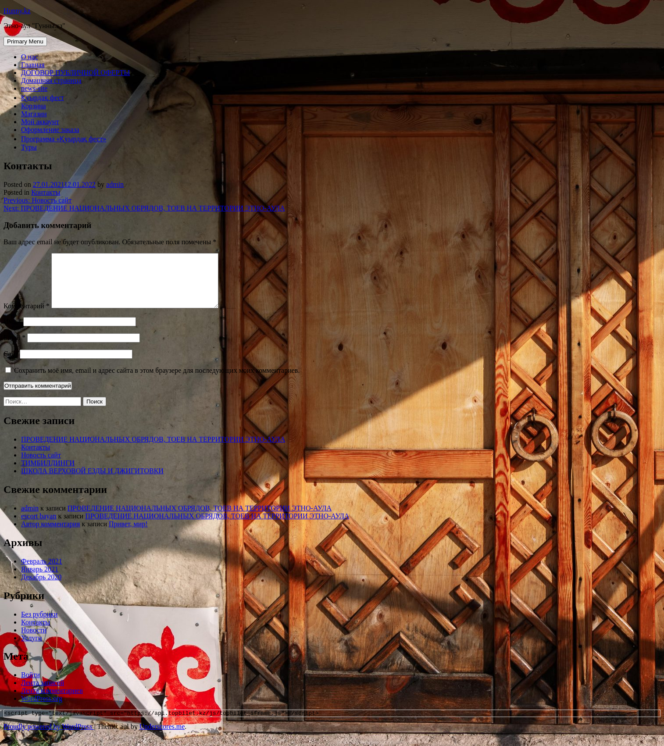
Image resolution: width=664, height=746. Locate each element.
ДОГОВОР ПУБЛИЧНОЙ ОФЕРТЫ (75, 72)
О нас (29, 57)
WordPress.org (41, 709)
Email (14, 348)
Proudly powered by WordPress (49, 738)
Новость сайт (41, 465)
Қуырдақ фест (42, 97)
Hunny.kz (17, 10)
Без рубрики (39, 624)
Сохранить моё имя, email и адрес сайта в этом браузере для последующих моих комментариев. (157, 381)
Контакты (45, 192)
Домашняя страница (51, 80)
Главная (33, 64)
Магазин (33, 114)
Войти (30, 685)
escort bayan (38, 526)
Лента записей (42, 693)
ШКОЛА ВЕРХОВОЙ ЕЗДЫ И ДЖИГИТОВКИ (92, 481)
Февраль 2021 (41, 571)
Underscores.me (162, 738)
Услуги (31, 648)
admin (115, 184)
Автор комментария (50, 534)
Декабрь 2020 (41, 587)
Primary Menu (25, 41)
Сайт (11, 364)
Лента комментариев (52, 701)
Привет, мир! (128, 534)
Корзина (33, 106)
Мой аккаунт (40, 121)
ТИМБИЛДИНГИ (48, 473)
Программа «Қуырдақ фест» (63, 139)
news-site (34, 88)
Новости (33, 640)
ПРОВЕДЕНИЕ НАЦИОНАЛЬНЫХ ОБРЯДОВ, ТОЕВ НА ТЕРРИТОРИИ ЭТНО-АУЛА (153, 449)
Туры (29, 147)
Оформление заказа (50, 129)
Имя (12, 332)
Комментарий (27, 316)
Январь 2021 (39, 579)
